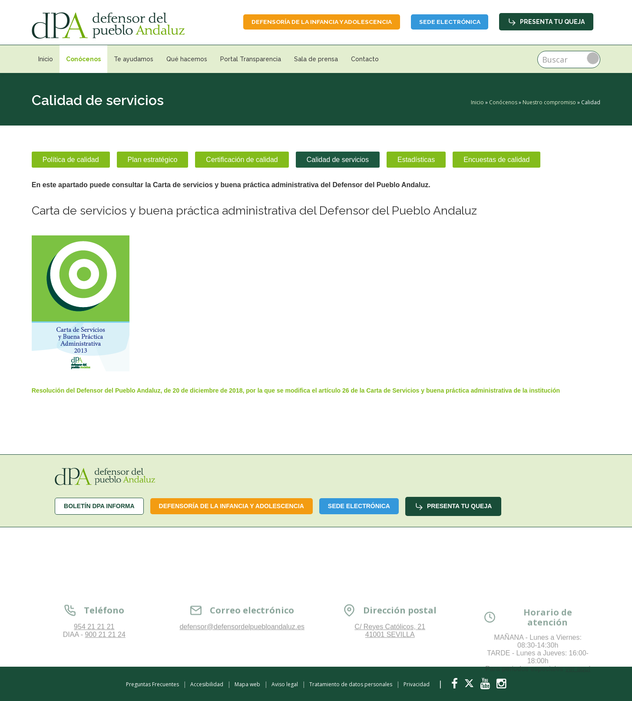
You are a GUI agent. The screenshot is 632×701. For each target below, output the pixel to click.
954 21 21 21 (94, 669)
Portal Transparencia (250, 59)
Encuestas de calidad (496, 159)
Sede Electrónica (448, 21)
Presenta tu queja (546, 21)
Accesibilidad (206, 684)
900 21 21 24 (105, 677)
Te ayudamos (133, 59)
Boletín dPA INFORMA (99, 506)
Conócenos (83, 59)
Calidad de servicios (338, 159)
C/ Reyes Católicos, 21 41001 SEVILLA (389, 673)
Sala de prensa (316, 59)
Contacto (365, 59)
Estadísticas (416, 159)
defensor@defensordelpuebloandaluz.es (241, 669)
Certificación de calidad (242, 159)
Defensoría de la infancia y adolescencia (318, 21)
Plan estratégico (153, 159)
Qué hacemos (186, 59)
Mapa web (247, 684)
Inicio (45, 59)
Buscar (593, 58)
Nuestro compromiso (549, 102)
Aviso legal (284, 684)
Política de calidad (71, 159)
